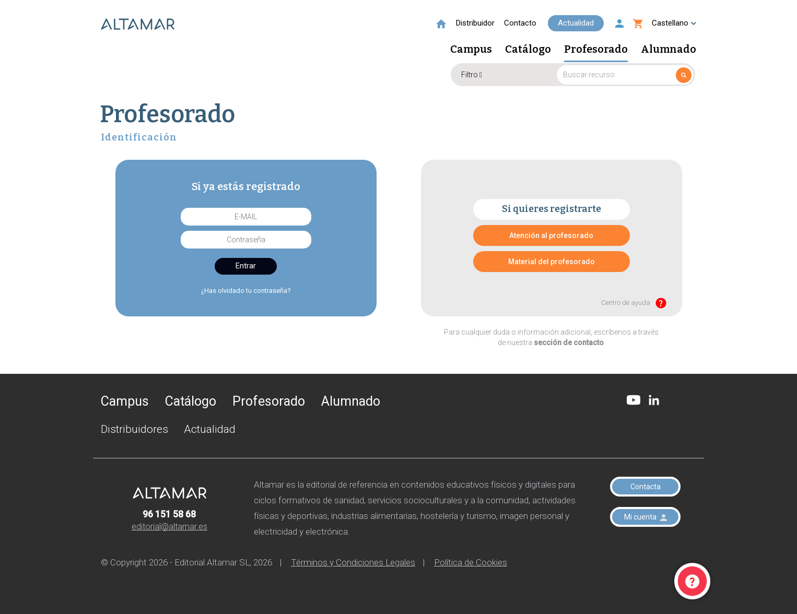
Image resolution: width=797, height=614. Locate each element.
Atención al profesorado (551, 235)
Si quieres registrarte (551, 209)
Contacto (520, 23)
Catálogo (528, 49)
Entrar (246, 265)
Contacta (645, 486)
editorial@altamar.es (169, 527)
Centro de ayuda (633, 303)
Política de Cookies (470, 562)
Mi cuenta (645, 517)
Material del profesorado (551, 261)
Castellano (674, 23)
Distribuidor (475, 23)
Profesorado (596, 49)
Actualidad (576, 23)
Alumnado (668, 49)
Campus (471, 49)
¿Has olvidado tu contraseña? (246, 290)
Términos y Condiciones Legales (353, 562)
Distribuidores (134, 429)
